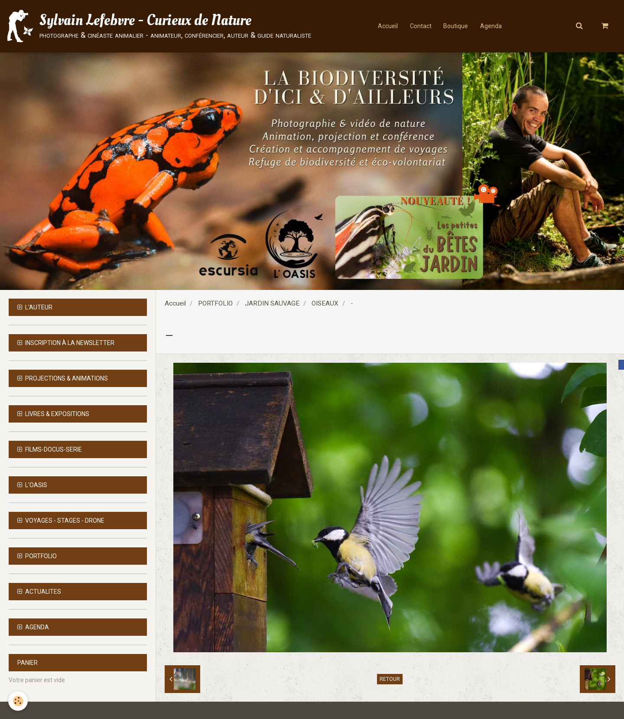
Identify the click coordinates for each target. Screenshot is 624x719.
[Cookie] (18, 701)
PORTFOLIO (215, 303)
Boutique (456, 26)
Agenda (492, 26)
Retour (390, 679)
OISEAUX (325, 303)
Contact (420, 26)
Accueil (386, 26)
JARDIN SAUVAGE (272, 303)
